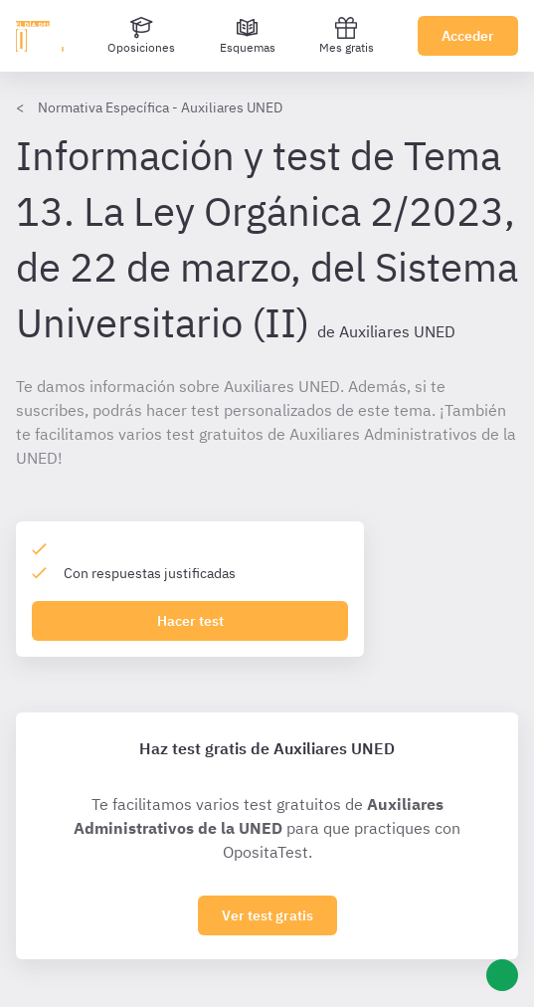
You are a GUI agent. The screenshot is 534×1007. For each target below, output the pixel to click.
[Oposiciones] (141, 36)
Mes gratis (346, 35)
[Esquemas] (247, 36)
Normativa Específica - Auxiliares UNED (160, 107)
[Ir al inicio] (40, 36)
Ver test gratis (267, 915)
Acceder (468, 36)
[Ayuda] (502, 975)
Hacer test (190, 621)
